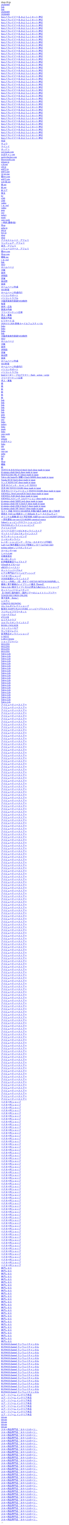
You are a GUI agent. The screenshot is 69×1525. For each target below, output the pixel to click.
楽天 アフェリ (8, 246)
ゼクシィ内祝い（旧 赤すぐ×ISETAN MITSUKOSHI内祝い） (30, 581)
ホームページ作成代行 (12, 292)
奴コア (4, 190)
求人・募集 (6, 315)
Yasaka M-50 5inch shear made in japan (18, 480)
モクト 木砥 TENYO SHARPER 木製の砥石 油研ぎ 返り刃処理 (30, 511)
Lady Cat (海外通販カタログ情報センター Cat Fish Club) (27, 545)
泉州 (3, 273)
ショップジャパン (9, 641)
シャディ (5, 601)
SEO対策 (5, 290)
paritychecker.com (9, 157)
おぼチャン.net (8, 154)
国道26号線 (6, 309)
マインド (5, 146)
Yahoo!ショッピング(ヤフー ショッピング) (21, 522)
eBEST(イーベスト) (10, 567)
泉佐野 (4, 281)
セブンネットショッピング (14, 536)
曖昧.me (5, 257)
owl (2, 213)
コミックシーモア (9, 628)
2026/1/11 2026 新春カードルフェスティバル (22, 323)
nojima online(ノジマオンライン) (16, 548)
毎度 (3, 304)
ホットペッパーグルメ (12, 570)
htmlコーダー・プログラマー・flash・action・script (25, 375)
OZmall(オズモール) (10, 564)
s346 (3, 198)
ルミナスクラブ (8, 620)
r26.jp (3, 167)
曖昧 (3, 464)
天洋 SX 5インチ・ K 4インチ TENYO (19, 485)
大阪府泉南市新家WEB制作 (14, 301)
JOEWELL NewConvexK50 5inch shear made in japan (25, 493)
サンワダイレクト (9, 631)
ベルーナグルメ (8, 614)
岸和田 (4, 275)
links (3, 326)
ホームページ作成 (9, 287)
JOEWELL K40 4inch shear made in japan (19, 496)
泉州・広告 (6, 306)
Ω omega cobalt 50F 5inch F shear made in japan (22, 508)
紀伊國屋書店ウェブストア (14, 562)
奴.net (3, 187)
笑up (3, 225)
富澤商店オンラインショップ (15, 634)
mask (3, 217)
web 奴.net (5, 182)
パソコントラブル (9, 298)
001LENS (5, 644)
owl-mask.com (7, 152)
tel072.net (5, 172)
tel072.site (5, 179)
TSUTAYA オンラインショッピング (17, 525)
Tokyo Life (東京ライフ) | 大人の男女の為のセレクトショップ (30, 587)
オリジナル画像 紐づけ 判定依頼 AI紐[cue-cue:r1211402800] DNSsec (33, 517)
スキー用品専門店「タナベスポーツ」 (19, 1429)
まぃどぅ (5, 149)
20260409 (5, 4)
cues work (5, 220)
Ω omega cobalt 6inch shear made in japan (19, 472)
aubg (3, 454)
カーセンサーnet (9, 550)
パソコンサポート (9, 295)
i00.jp (3, 230)
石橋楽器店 (6, 556)
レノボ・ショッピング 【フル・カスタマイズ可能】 (27, 542)
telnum (4, 439)
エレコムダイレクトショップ (15, 606)
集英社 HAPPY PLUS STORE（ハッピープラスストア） (27, 609)
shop (3, 235)
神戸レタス (6, 1268)
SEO (3, 264)
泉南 (3, 284)
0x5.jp (3, 233)
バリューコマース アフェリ (15, 249)
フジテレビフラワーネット (14, 612)
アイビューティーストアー (14, 704)
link (2, 7)
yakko (3, 203)
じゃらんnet (6, 553)
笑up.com (5, 254)
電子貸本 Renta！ (10, 598)
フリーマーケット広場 (12, 312)
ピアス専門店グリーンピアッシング (18, 573)
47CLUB (5, 617)
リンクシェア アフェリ (13, 243)
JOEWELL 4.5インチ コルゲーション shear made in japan (27, 498)
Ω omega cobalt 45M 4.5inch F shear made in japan (23, 506)
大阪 (3, 270)
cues (3, 449)
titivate (4, 1417)
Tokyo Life (6, 654)
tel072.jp (5, 169)
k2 (2, 196)
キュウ (4, 143)
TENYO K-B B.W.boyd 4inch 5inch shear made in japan (25, 470)
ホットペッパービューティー (15, 590)
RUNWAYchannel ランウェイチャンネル (20, 1344)
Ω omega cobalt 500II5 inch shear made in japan (22, 501)
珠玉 (3, 193)
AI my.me (5, 174)
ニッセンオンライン (10, 539)
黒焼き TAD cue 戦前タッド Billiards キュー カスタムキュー (29, 514)
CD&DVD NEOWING (11, 603)
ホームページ (7, 267)
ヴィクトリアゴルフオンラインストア (19, 533)
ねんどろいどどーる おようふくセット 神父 (22, 17)
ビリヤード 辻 (7, 321)
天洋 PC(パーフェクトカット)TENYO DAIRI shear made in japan (31, 491)
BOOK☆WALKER (9, 625)
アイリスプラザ (8, 528)
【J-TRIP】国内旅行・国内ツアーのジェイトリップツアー (29, 593)
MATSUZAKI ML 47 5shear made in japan (19, 475)
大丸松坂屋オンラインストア (15, 579)
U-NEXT (5, 636)
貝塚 (3, 278)
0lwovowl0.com (8, 159)
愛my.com (5, 176)
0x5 (2, 456)
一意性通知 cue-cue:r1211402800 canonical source (23, 519)
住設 (3, 141)
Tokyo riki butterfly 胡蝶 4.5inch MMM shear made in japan (27, 477)
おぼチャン (6, 441)
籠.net (3, 185)
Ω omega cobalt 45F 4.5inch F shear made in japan (23, 504)
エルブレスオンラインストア (15, 622)
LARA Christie (7, 639)
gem (3, 210)
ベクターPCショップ (11, 576)
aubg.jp (4, 228)
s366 (3, 200)
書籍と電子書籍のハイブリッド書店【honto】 (22, 584)
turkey (4, 215)
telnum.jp (5, 162)
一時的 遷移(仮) (8, 222)
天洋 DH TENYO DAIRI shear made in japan (21, 488)
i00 (2, 446)
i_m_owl (5, 205)
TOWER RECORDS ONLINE (14, 595)
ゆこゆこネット (8, 559)
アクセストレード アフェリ (15, 240)
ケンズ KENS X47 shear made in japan (18, 482)
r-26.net (4, 164)
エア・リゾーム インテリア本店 (16, 1395)
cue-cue (4, 451)
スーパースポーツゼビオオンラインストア (21, 531)
